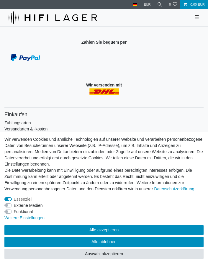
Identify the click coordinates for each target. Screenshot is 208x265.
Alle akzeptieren (104, 230)
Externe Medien (28, 205)
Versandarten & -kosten (26, 129)
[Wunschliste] (173, 4)
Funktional (23, 211)
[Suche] (160, 4)
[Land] (134, 4)
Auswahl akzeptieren (104, 253)
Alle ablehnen (104, 241)
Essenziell (23, 199)
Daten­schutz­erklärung (174, 189)
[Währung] (147, 4)
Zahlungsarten (17, 122)
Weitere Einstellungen (24, 217)
